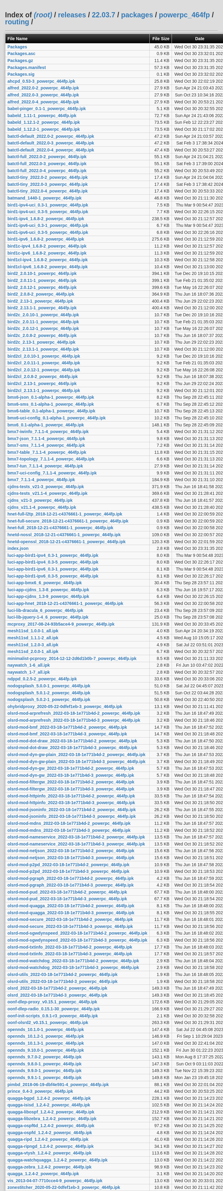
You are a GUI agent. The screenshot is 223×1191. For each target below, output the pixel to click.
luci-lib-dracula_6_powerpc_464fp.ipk (45, 610)
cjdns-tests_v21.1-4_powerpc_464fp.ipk (48, 493)
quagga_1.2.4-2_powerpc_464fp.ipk (43, 1173)
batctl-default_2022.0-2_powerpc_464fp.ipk (51, 136)
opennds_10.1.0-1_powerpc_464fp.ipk (46, 1029)
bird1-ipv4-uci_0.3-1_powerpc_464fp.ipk (48, 205)
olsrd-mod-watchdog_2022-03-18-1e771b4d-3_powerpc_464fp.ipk (73, 967)
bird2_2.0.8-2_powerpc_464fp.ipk (41, 294)
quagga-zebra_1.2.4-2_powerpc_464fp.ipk (50, 1167)
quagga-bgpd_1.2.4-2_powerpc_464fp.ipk (49, 1098)
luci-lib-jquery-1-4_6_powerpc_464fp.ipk (48, 617)
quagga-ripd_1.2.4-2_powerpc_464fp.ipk (48, 1139)
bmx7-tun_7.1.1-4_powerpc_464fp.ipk (45, 466)
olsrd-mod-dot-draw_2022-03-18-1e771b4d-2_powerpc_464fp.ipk (72, 740)
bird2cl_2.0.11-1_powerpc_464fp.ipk (44, 362)
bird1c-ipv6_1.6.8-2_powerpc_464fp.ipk (47, 253)
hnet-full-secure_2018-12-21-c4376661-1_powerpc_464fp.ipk (68, 521)
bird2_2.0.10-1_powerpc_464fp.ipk (42, 273)
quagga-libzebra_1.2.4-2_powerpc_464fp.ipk (52, 1118)
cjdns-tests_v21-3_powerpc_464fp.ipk (46, 486)
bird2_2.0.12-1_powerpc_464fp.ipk (42, 287)
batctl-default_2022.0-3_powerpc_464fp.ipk (51, 143)
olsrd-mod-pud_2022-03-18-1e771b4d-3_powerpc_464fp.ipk (67, 898)
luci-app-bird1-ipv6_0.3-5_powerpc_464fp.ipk (53, 576)
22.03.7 (103, 15)
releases (72, 15)
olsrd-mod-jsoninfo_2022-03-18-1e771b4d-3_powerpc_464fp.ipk (72, 816)
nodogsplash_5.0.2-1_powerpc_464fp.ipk (49, 699)
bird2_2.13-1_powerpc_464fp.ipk (40, 301)
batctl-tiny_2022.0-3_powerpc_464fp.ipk (48, 184)
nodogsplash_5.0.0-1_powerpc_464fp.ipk (49, 685)
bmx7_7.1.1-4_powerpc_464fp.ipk (41, 479)
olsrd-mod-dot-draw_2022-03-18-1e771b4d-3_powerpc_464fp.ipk (72, 747)
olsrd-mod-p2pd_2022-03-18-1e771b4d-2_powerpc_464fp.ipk (69, 864)
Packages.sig (21, 74)
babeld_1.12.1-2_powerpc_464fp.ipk (44, 122)
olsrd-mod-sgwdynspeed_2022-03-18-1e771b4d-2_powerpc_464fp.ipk (78, 933)
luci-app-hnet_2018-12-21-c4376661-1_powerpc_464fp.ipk (66, 603)
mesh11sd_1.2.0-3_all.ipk (33, 644)
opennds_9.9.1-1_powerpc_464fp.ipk (45, 1077)
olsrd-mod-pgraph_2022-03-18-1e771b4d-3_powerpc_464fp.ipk (71, 885)
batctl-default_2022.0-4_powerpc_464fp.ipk (51, 150)
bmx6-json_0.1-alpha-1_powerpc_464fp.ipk (51, 397)
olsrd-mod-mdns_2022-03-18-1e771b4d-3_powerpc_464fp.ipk (69, 830)
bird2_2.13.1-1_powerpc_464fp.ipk (42, 307)
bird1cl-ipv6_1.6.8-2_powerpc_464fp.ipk (48, 266)
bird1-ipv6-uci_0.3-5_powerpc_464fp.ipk (48, 232)
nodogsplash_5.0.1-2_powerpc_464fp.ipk (49, 692)
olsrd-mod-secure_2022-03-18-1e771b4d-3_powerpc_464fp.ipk (70, 926)
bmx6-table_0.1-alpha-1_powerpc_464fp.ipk (52, 410)
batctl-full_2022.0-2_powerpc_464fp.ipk (47, 156)
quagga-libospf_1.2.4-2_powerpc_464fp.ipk (51, 1111)
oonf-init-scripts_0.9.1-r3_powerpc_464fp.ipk (53, 1015)
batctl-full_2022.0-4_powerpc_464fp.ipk (47, 170)
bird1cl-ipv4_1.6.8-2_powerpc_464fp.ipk (48, 259)
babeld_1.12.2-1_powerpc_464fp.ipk (44, 129)
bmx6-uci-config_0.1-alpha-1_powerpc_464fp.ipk (57, 417)
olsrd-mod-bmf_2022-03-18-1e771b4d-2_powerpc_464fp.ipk (67, 727)
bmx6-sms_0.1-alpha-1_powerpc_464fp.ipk (51, 404)
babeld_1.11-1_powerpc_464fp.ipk (42, 115)
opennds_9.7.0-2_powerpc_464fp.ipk (45, 1056)
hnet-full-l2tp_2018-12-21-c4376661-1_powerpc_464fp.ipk (65, 514)
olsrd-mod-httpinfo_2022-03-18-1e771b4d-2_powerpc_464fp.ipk (71, 795)
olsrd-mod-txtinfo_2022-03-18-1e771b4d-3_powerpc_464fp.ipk (70, 953)
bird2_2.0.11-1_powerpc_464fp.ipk (42, 280)
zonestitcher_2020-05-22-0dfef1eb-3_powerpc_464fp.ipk (64, 1187)
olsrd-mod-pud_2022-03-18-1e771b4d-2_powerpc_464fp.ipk (67, 892)
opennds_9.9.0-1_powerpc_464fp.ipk (45, 1070)
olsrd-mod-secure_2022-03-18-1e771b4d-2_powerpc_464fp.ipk (70, 919)
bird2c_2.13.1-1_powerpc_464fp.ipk (43, 349)
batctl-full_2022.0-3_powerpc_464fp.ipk (47, 163)
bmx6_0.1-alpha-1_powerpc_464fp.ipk (46, 424)
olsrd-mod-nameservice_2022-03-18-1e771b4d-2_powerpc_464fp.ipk (76, 837)
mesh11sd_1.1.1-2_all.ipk (33, 637)
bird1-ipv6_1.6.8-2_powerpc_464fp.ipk (46, 239)
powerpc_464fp (184, 15)
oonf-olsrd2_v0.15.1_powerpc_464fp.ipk (48, 1022)
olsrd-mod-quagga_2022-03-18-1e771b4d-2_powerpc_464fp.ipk (71, 905)
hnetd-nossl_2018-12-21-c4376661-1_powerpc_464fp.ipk (64, 534)
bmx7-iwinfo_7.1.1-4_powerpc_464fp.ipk (48, 431)
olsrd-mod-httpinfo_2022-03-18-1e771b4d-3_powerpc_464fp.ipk (71, 802)
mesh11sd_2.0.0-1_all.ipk (33, 651)
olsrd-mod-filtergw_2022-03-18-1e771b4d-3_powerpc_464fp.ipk (71, 788)
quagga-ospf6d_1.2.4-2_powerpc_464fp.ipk (51, 1125)
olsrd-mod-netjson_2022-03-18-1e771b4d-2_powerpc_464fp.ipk (71, 850)
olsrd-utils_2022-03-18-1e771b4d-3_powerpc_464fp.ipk (63, 981)
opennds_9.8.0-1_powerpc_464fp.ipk (45, 1063)
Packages (17, 46)
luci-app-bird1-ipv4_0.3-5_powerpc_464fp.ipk (53, 562)
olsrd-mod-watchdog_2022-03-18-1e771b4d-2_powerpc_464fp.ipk (73, 960)
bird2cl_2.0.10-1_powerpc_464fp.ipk (44, 356)
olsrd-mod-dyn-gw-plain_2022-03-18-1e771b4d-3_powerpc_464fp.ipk (77, 761)
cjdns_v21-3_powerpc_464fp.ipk (40, 500)
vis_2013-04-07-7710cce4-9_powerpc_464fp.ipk (55, 1180)
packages (137, 15)
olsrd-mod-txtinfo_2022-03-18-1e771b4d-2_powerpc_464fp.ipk (70, 947)
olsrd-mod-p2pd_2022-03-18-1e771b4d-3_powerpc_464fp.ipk (69, 871)
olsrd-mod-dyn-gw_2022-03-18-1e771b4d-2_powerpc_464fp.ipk (71, 768)
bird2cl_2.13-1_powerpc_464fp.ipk (42, 383)
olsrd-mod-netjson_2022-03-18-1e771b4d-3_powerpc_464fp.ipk (71, 857)
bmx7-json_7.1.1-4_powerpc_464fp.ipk (46, 438)
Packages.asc (22, 53)
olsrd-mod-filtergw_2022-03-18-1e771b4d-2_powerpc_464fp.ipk (71, 782)
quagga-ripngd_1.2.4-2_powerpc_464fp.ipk (51, 1146)
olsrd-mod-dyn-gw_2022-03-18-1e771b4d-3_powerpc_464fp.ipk (71, 775)
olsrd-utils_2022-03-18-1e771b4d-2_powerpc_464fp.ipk (63, 974)
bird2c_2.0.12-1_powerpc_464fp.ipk (43, 328)
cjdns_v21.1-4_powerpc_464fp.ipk (42, 507)
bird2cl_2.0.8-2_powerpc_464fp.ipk (43, 376)
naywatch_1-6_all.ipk (29, 665)
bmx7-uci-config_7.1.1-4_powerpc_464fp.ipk (52, 472)
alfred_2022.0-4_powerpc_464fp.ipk (43, 101)
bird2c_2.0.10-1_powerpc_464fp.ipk (43, 314)
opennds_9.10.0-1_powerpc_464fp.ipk (46, 1050)
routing (17, 22)
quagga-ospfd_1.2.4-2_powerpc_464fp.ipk (50, 1132)
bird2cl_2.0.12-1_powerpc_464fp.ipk (44, 369)
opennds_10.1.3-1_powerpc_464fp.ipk (46, 1043)
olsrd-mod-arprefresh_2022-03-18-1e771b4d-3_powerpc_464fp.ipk (74, 720)
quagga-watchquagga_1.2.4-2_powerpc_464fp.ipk (58, 1160)
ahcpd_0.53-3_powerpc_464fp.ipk (41, 81)
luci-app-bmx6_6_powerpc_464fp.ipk (45, 582)
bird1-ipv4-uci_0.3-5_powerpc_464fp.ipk (48, 211)
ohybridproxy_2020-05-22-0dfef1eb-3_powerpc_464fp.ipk (65, 706)
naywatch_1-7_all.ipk (29, 672)
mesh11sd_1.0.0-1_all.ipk (33, 630)
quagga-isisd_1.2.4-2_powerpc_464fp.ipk (49, 1104)
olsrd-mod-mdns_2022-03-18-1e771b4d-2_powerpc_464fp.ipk (69, 823)
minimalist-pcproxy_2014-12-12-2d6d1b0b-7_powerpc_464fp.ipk (72, 658)
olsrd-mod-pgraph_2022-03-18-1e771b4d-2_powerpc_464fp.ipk (71, 878)
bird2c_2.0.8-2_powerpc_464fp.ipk (42, 335)
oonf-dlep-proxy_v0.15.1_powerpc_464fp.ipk (52, 1001)
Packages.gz (20, 60)
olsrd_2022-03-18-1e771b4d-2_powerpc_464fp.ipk (57, 988)
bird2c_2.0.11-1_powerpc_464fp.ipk (43, 321)
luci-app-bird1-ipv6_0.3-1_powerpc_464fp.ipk (53, 569)
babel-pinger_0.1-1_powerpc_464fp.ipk (47, 108)
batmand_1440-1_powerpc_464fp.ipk (45, 198)
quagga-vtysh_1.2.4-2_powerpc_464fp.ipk (50, 1153)
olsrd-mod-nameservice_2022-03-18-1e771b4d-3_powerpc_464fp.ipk (76, 844)
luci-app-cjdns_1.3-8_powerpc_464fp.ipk (48, 589)
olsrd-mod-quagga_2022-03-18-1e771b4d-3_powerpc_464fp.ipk (71, 912)
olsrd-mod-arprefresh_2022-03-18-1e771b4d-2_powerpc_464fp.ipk (74, 713)
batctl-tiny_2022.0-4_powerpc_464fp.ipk (48, 191)
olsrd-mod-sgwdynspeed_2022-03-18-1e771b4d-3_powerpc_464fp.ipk (78, 940)
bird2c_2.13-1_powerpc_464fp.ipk (41, 342)
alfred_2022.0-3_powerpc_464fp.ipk (43, 94)
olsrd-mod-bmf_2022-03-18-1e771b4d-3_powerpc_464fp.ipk (67, 733)
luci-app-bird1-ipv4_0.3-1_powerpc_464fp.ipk (53, 555)
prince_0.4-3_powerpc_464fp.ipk (40, 1091)
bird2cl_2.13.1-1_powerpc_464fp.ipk (44, 390)
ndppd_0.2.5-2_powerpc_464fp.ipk (42, 678)
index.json (18, 548)
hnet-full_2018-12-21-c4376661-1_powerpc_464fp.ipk (60, 527)
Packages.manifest (27, 67)
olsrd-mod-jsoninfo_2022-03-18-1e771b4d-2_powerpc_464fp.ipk (72, 809)
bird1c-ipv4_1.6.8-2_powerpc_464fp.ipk (47, 246)
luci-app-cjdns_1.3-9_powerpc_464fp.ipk (48, 596)
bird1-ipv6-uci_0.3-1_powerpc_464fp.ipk (48, 225)
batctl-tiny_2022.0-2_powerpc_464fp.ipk (48, 177)
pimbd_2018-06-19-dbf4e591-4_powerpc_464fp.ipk (58, 1084)
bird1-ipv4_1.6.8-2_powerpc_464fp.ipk (46, 218)
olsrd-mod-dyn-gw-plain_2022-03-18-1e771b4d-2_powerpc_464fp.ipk (77, 754)
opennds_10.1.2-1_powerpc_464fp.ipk (46, 1036)
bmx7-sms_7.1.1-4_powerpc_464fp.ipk (46, 445)
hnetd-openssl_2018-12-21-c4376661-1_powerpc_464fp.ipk (67, 541)
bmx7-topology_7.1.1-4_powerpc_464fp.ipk (51, 459)
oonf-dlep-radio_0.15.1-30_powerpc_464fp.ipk (54, 1008)
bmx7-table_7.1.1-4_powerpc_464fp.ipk (47, 452)
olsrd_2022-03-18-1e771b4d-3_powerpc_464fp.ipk (57, 995)
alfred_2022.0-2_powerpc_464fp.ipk (43, 87)
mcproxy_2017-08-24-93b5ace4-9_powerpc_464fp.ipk (61, 624)
